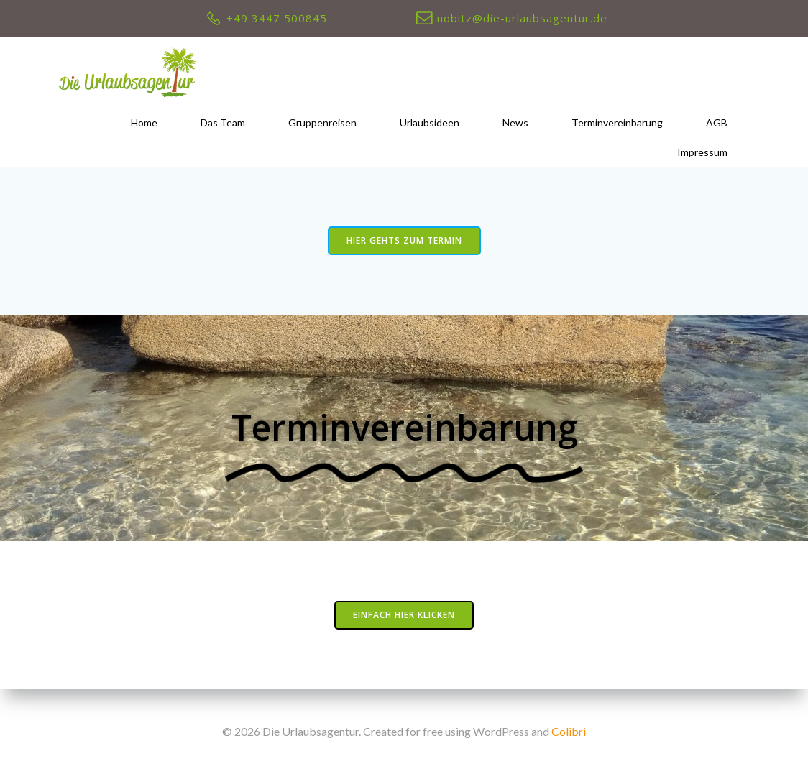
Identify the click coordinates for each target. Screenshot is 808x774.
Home (144, 122)
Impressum (702, 152)
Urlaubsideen (429, 122)
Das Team (223, 122)
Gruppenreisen (322, 122)
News (515, 122)
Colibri (568, 731)
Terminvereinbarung (617, 122)
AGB (716, 122)
